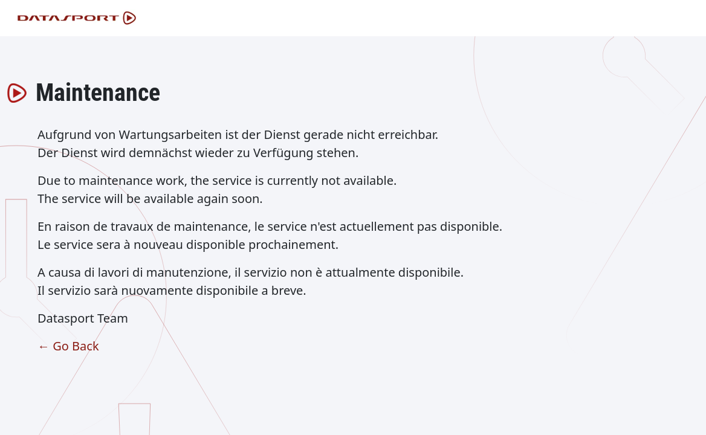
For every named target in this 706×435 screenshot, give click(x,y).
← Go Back (68, 346)
